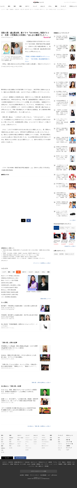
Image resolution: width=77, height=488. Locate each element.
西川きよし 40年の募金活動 (8, 289)
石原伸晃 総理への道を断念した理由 (11, 285)
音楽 (10, 441)
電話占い (64, 462)
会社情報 (22, 475)
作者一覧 (68, 439)
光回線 (11, 464)
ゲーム (27, 441)
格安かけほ (16, 464)
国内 (9, 6)
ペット (35, 443)
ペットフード (31, 466)
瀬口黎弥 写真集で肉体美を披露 (9, 292)
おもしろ (43, 6)
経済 (2, 439)
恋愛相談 (38, 464)
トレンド (35, 6)
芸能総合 (11, 437)
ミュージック (67, 228)
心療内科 (50, 462)
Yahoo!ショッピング (69, 254)
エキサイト (74, 2)
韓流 (10, 445)
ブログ (59, 462)
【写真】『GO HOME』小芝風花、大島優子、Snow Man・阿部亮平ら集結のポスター (21, 253)
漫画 (56, 6)
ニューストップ (67, 2)
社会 (2, 437)
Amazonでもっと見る (70, 246)
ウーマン (46, 464)
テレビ (73, 227)
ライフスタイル (45, 441)
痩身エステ (41, 466)
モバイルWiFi (23, 464)
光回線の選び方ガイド (19, 462)
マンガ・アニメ (29, 439)
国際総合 (3, 448)
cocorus (28, 464)
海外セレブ (11, 443)
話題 (51, 439)
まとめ (2, 443)
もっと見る (73, 220)
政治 (2, 441)
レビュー (27, 437)
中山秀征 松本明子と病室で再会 (9, 294)
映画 (10, 439)
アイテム (55, 462)
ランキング (63, 6)
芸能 (20, 6)
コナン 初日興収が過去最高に (9, 297)
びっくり (35, 437)
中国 (2, 450)
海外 (15, 6)
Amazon (56, 254)
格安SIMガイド (6, 464)
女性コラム (44, 439)
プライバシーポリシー (34, 475)
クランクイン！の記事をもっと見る (42, 263)
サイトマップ (69, 447)
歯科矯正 (69, 464)
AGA (36, 466)
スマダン (44, 437)
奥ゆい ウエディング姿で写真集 (9, 280)
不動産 (65, 464)
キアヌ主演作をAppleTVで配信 (9, 287)
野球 (18, 439)
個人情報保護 (43, 475)
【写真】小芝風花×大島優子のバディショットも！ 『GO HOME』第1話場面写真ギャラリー (37, 59)
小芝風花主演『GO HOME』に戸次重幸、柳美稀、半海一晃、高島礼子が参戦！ (20, 256)
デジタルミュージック (62, 228)
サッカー (19, 441)
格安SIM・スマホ (71, 462)
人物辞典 (68, 445)
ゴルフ (18, 443)
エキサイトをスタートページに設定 (38, 471)
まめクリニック (34, 462)
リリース (68, 437)
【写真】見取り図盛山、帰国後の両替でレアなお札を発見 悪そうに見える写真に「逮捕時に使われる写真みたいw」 (26, 251)
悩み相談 (33, 464)
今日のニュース (73, 6)
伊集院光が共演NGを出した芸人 (9, 278)
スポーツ (27, 6)
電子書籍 (46, 466)
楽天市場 (61, 254)
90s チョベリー (45, 445)
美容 (73, 464)
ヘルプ (67, 449)
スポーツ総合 (20, 437)
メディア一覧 (69, 441)
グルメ (27, 445)
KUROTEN (10, 462)
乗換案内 (60, 464)
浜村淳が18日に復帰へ (7, 282)
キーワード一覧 (69, 443)
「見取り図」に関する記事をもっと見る (41, 382)
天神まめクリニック (42, 462)
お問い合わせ (54, 475)
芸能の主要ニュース (45, 298)
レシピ (50, 464)
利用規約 (27, 475)
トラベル (44, 443)
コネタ (35, 439)
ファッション (28, 447)
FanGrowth (27, 462)
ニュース (2, 6)
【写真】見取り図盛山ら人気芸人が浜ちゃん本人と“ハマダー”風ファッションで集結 (21, 255)
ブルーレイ (56, 227)
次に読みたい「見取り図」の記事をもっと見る (39, 426)
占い (42, 464)
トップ (4, 272)
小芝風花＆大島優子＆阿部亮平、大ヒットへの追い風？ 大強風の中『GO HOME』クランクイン (24, 258)
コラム (49, 6)
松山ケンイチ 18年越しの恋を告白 (10, 275)
